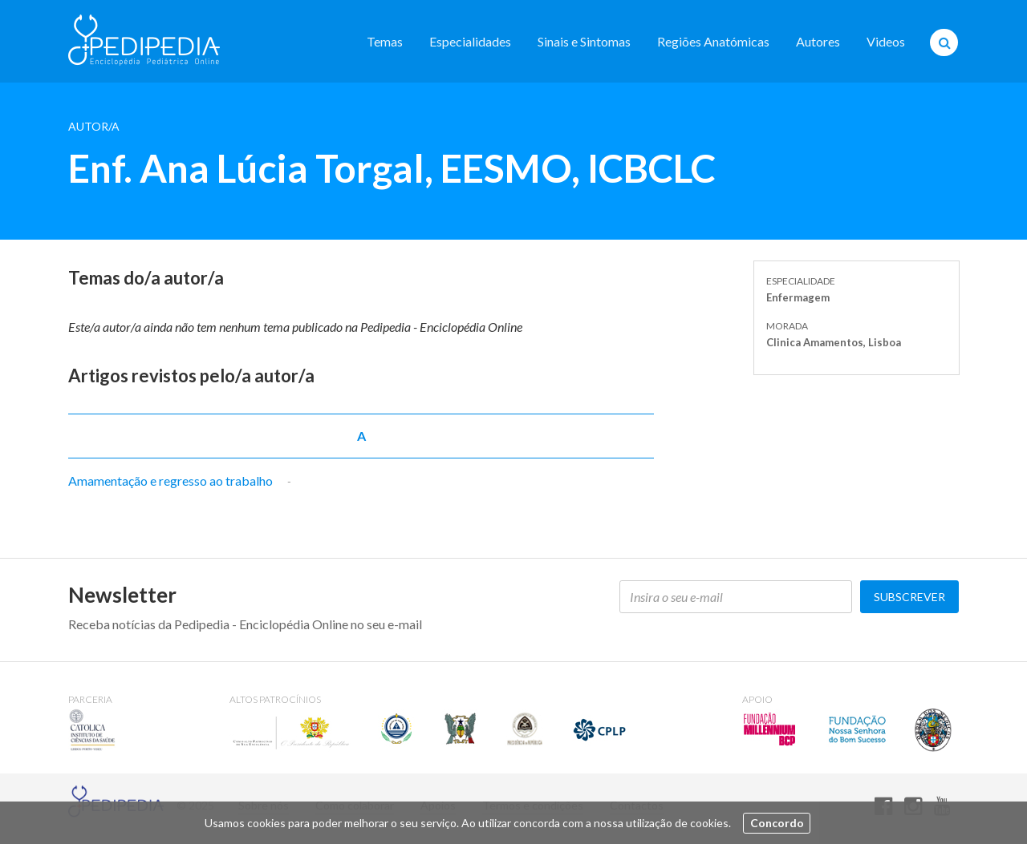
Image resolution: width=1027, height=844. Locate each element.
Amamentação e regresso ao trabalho (170, 480)
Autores (818, 41)
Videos (886, 41)
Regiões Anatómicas (713, 41)
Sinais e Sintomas (584, 41)
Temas (385, 41)
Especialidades (470, 41)
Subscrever (909, 597)
